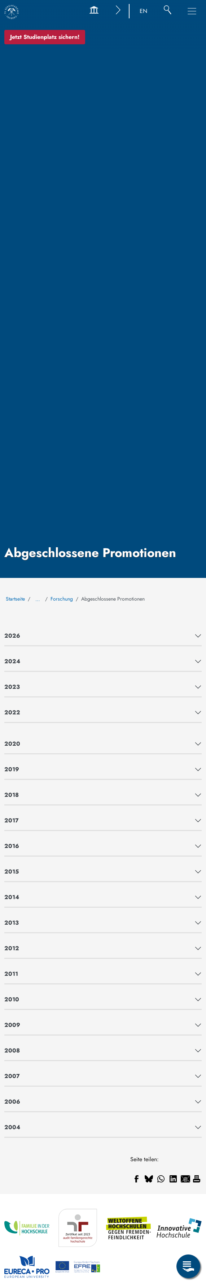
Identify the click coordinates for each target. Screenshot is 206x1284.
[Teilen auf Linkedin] (173, 1178)
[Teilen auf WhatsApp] (161, 1178)
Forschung (62, 598)
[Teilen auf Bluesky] (148, 1178)
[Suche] (167, 11)
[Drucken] (196, 1178)
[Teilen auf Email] (185, 1178)
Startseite (15, 598)
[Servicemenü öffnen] (188, 1266)
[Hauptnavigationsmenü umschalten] (192, 11)
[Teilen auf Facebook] (136, 1178)
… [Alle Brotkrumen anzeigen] (37, 599)
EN (143, 11)
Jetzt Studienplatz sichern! (44, 37)
